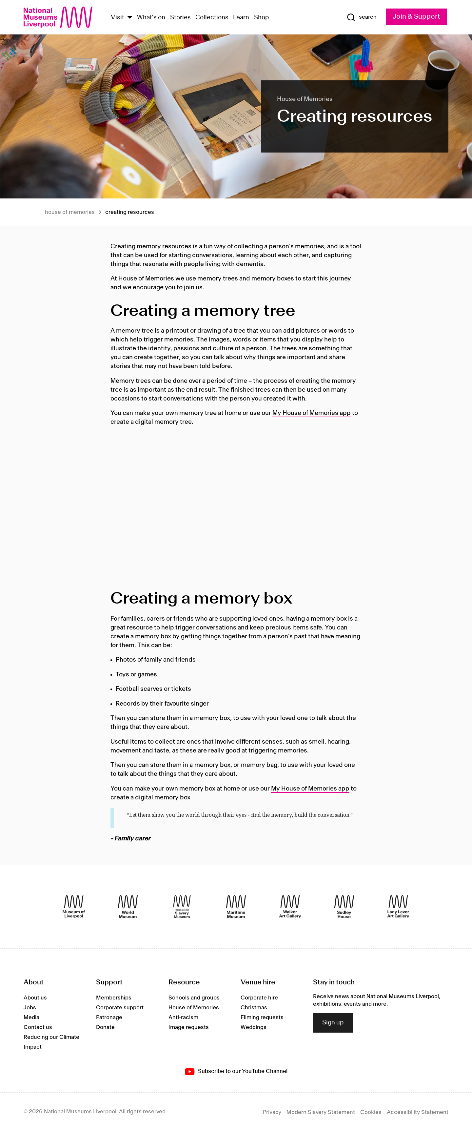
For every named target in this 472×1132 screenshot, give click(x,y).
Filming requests (262, 1017)
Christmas (254, 1008)
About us (35, 998)
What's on (151, 17)
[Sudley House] (344, 906)
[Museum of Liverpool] (74, 906)
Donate (105, 1027)
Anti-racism (183, 1017)
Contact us (38, 1027)
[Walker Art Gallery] (290, 906)
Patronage (109, 1017)
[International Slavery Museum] (182, 906)
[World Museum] (128, 906)
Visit (117, 17)
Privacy (272, 1112)
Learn (241, 17)
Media (31, 1017)
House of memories (70, 212)
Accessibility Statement (417, 1112)
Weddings (253, 1027)
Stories (180, 17)
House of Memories (193, 1008)
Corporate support (120, 1008)
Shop (261, 17)
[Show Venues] (129, 17)
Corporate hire (259, 998)
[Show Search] (361, 17)
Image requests (188, 1027)
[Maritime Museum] (236, 906)
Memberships (113, 998)
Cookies (371, 1112)
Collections (211, 17)
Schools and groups (194, 998)
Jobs (30, 1008)
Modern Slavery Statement (320, 1112)
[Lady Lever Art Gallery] (398, 906)
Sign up (333, 1022)
